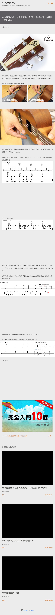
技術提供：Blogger (27, 610)
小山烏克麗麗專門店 (9, 3)
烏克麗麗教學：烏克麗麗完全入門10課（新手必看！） (26, 488)
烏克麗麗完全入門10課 (13, 436)
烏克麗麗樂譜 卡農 (10, 593)
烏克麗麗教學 (23, 436)
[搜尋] (48, 3)
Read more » (49, 495)
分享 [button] (49, 436)
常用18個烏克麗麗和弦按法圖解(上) (18, 540)
